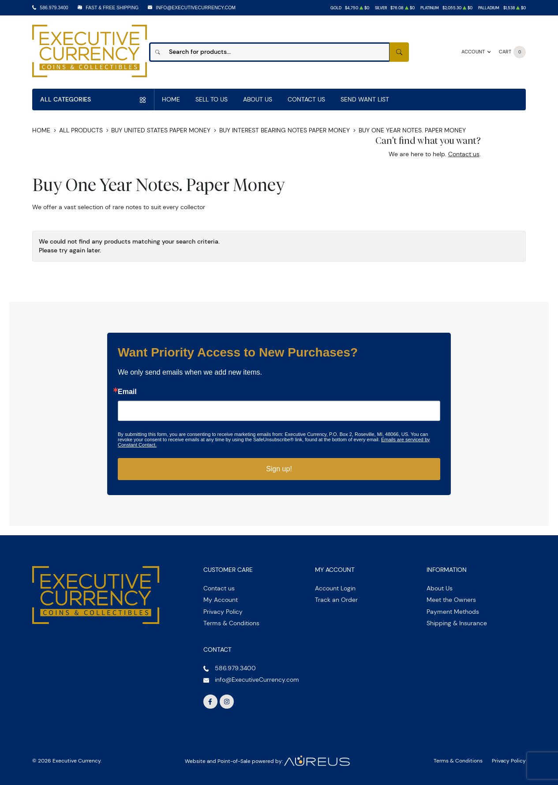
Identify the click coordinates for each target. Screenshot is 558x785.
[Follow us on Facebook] (210, 702)
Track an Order (336, 600)
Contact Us (306, 99)
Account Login (335, 588)
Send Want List (365, 99)
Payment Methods (453, 612)
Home (171, 99)
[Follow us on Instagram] (227, 702)
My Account (220, 600)
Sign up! (279, 469)
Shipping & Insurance (457, 623)
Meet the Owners (451, 600)
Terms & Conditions (231, 623)
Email (127, 391)
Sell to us (211, 99)
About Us (257, 99)
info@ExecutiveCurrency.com (196, 7)
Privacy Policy (223, 612)
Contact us (463, 154)
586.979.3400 (54, 7)
